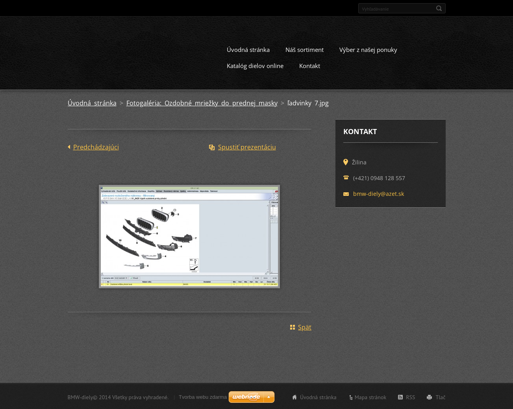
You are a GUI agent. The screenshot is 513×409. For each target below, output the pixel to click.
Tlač (440, 396)
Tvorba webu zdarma (203, 396)
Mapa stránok (371, 396)
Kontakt (309, 65)
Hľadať (439, 8)
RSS (410, 396)
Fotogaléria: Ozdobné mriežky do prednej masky (202, 102)
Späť (304, 326)
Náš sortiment (304, 49)
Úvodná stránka (248, 49)
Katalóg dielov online (255, 65)
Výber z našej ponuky (368, 49)
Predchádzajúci (96, 146)
